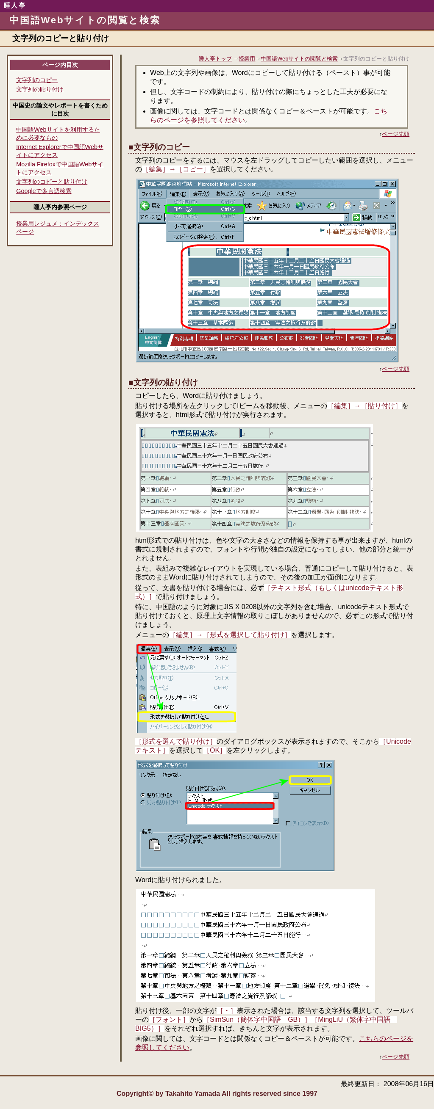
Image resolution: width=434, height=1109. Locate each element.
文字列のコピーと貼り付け (51, 181)
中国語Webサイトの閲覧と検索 (299, 58)
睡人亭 (15, 5)
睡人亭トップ (215, 58)
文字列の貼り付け (40, 89)
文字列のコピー (37, 80)
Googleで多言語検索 (43, 191)
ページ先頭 (395, 134)
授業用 (247, 58)
